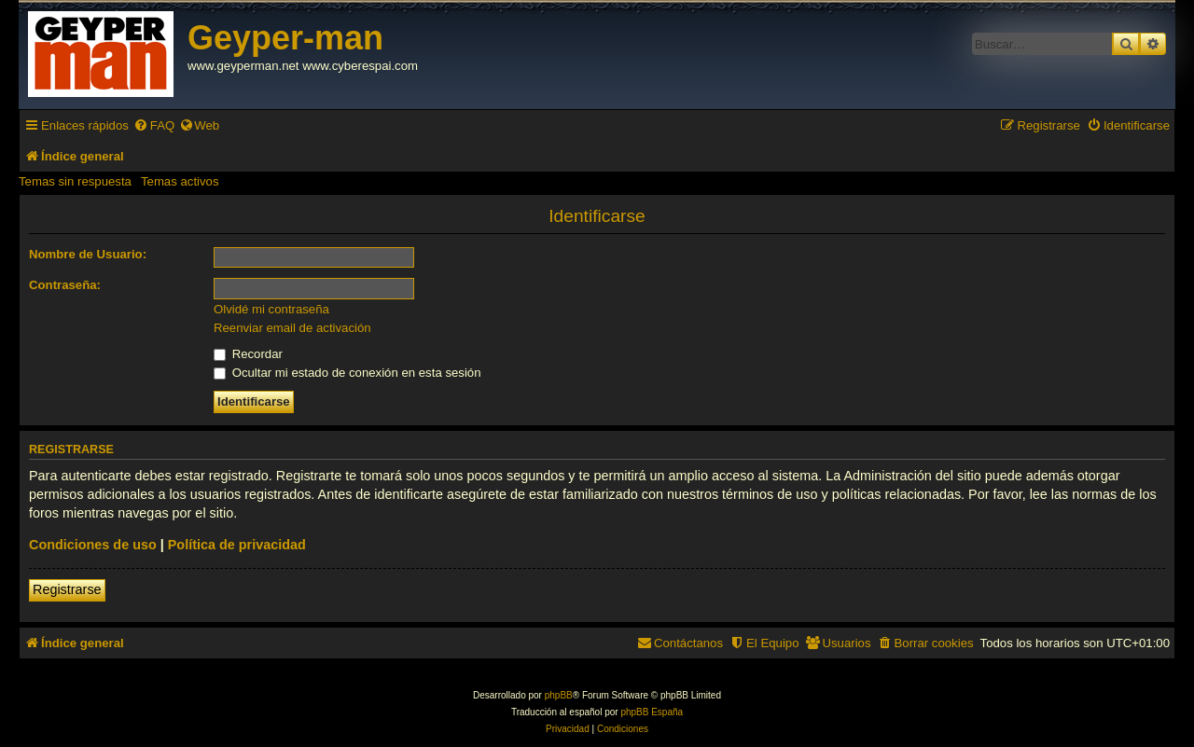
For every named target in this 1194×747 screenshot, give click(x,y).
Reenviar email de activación (292, 328)
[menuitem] (153, 125)
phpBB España (651, 712)
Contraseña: (65, 285)
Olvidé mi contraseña (271, 309)
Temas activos (180, 181)
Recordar (248, 354)
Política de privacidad (237, 544)
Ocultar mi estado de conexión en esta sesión (347, 373)
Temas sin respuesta (75, 181)
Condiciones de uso (93, 544)
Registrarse (67, 589)
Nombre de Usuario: (87, 254)
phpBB (559, 695)
